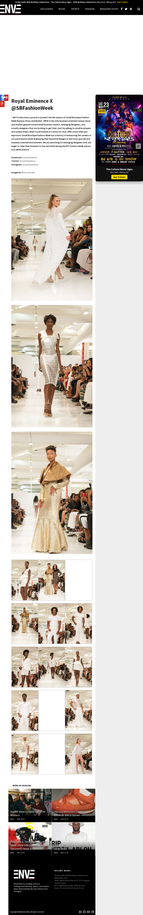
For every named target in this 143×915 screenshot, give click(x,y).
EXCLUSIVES (46, 9)
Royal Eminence (29, 157)
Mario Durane (28, 172)
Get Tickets (122, 2)
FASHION (89, 9)
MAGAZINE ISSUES (109, 9)
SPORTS (75, 9)
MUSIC (62, 9)
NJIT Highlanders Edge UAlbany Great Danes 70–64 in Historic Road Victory (69, 886)
